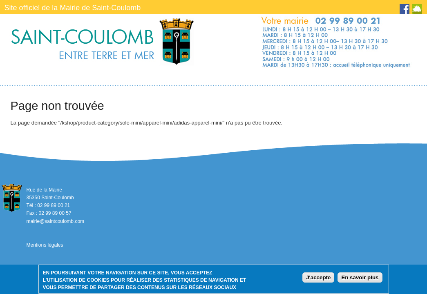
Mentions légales (44, 245)
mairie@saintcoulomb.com (55, 221)
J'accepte (318, 279)
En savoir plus (359, 279)
